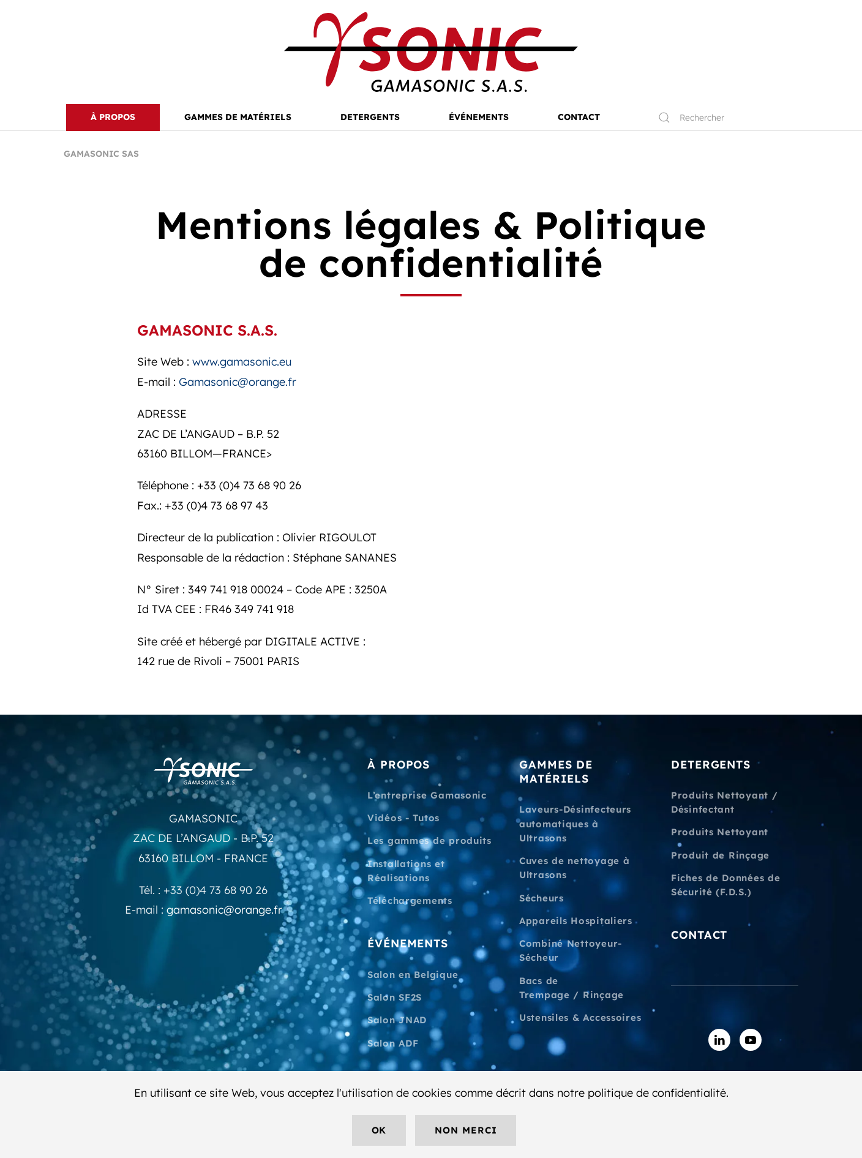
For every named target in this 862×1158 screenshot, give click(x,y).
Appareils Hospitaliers (575, 921)
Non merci (466, 1130)
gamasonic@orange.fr (224, 910)
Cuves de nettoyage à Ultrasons (574, 868)
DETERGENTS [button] (370, 116)
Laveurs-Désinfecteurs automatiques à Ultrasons (575, 823)
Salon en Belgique (412, 974)
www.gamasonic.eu (241, 362)
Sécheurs (541, 898)
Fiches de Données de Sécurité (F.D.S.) (725, 885)
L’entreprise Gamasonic (427, 795)
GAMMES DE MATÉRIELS (556, 772)
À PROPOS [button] (113, 116)
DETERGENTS (711, 765)
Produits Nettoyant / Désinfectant (724, 802)
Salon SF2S (394, 997)
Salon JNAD (397, 1020)
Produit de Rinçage (720, 855)
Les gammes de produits (429, 840)
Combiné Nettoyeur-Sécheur (570, 950)
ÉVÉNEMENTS (407, 943)
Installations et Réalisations (406, 871)
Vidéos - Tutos (403, 818)
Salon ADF (392, 1043)
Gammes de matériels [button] (237, 116)
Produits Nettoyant (719, 832)
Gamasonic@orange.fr (237, 382)
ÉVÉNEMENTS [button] (479, 116)
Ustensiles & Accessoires (580, 1017)
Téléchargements (409, 900)
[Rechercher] (722, 117)
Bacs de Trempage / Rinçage (571, 988)
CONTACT (579, 116)
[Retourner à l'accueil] (431, 52)
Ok (379, 1130)
